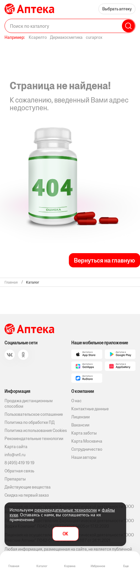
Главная (13, 566)
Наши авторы (83, 457)
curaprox (94, 37)
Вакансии (80, 425)
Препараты (15, 479)
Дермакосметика (66, 37)
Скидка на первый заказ (27, 495)
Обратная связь (19, 471)
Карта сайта (16, 446)
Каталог (41, 566)
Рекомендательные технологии (34, 438)
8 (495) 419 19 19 (20, 463)
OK (65, 534)
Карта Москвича (86, 441)
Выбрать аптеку (117, 9)
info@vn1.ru (15, 454)
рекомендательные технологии (66, 510)
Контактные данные (90, 409)
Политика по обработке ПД (30, 422)
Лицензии (80, 417)
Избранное (98, 566)
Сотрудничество (86, 449)
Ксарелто (38, 37)
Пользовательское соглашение (34, 414)
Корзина (69, 566)
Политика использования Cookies (36, 430)
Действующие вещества (28, 487)
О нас (76, 400)
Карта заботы (84, 433)
